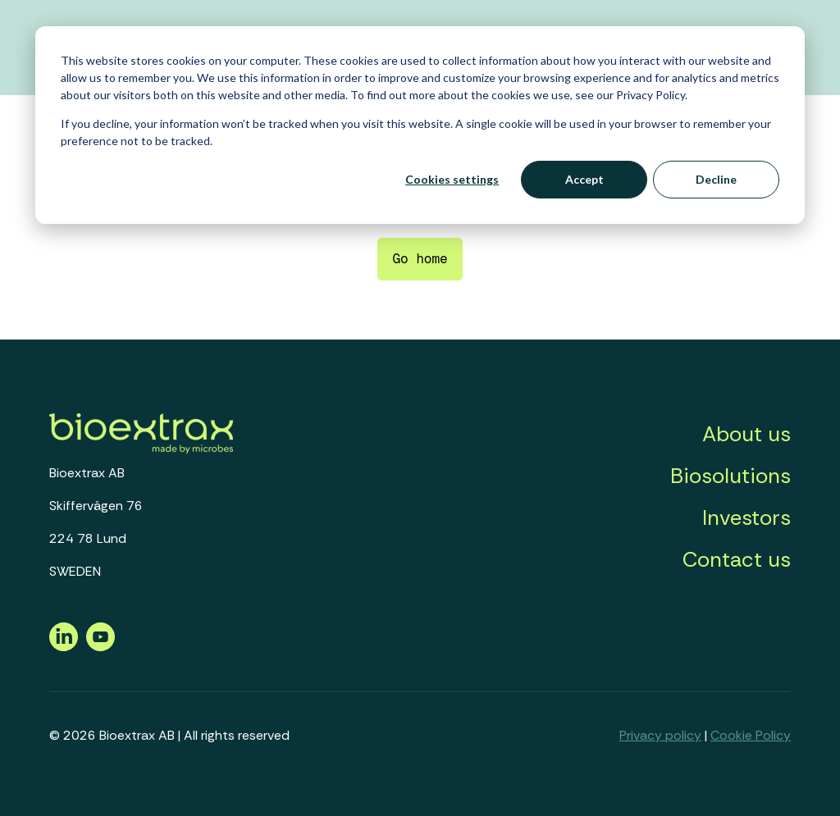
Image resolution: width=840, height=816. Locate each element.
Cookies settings (452, 179)
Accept (584, 179)
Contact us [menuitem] (736, 559)
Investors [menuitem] (746, 517)
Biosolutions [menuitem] (730, 476)
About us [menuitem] (746, 434)
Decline (716, 179)
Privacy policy (660, 735)
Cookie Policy (750, 735)
